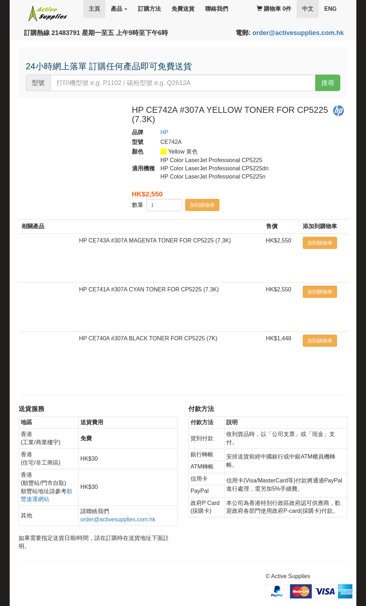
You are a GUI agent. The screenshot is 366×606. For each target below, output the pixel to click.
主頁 (94, 9)
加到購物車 (202, 205)
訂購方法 (149, 9)
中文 (310, 8)
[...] (183, 83)
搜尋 (327, 82)
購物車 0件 (274, 9)
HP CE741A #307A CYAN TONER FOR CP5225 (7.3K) (149, 289)
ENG (330, 9)
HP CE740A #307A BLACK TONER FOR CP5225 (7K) (148, 338)
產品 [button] (119, 9)
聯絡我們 (216, 9)
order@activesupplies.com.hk (298, 32)
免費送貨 (183, 9)
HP (164, 132)
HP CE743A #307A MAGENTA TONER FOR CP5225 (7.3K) (155, 240)
